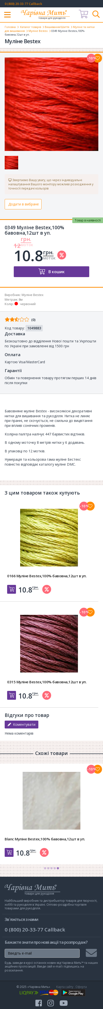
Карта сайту (64, 987)
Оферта (81, 987)
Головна (10, 27)
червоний (28, 304)
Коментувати (21, 724)
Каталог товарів (30, 27)
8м (21, 299)
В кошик (56, 271)
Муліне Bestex (38, 31)
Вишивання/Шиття (57, 27)
